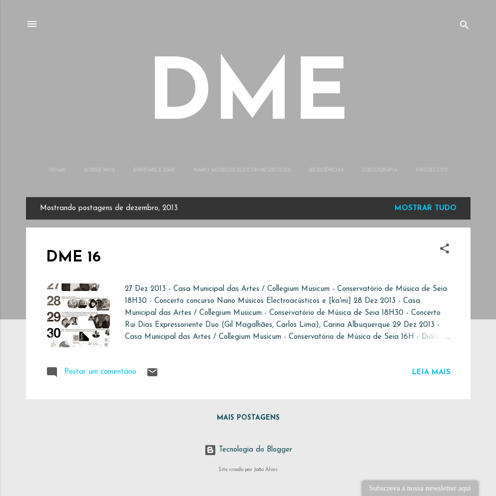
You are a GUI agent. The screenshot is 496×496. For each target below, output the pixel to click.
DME (248, 97)
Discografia (380, 170)
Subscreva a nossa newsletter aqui (420, 488)
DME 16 (73, 257)
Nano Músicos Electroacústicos (242, 170)
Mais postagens (248, 418)
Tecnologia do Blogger (248, 450)
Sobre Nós (99, 170)
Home (57, 170)
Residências (326, 170)
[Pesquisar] (465, 27)
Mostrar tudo (426, 208)
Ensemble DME (154, 170)
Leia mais (431, 372)
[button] (445, 251)
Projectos (432, 170)
